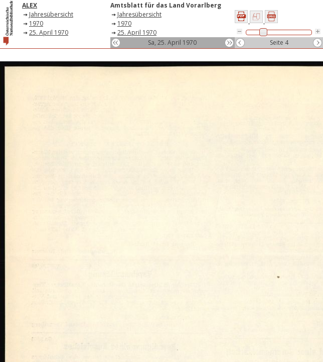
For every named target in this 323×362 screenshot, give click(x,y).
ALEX (29, 5)
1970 (36, 23)
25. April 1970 (48, 32)
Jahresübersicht (51, 14)
